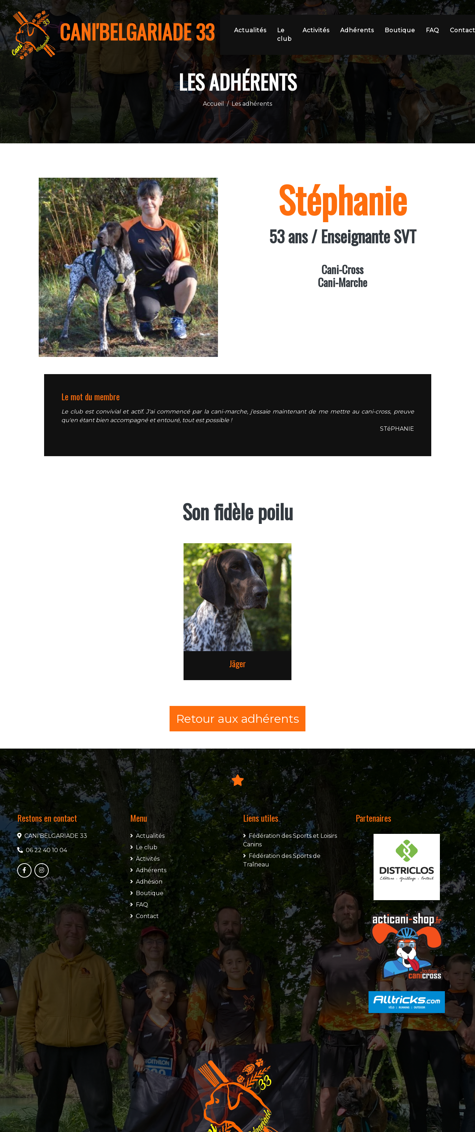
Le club (284, 34)
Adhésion (146, 881)
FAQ (432, 30)
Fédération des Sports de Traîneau (281, 860)
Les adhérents (252, 103)
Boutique (400, 30)
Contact (144, 916)
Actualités (250, 30)
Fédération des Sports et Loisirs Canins (290, 840)
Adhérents (357, 30)
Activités (316, 30)
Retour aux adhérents (237, 719)
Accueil (213, 103)
